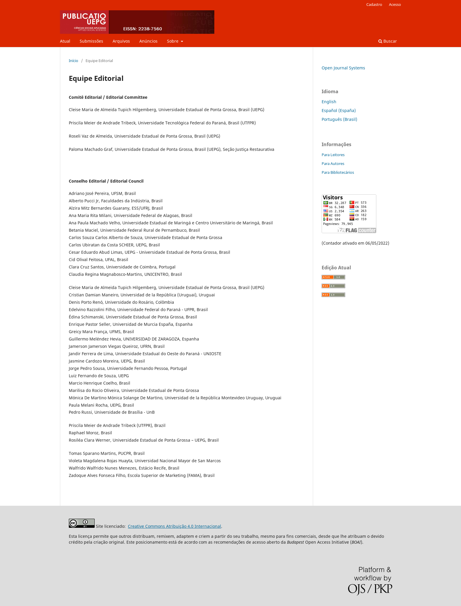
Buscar (387, 41)
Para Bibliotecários (338, 172)
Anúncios (148, 41)
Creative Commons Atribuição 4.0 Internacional (174, 526)
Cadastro (374, 4)
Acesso (395, 4)
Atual (65, 41)
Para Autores (333, 163)
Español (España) (339, 110)
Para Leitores (333, 154)
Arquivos (121, 41)
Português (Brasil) (339, 119)
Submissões (91, 41)
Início (73, 60)
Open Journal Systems (343, 68)
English (329, 101)
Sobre (173, 41)
